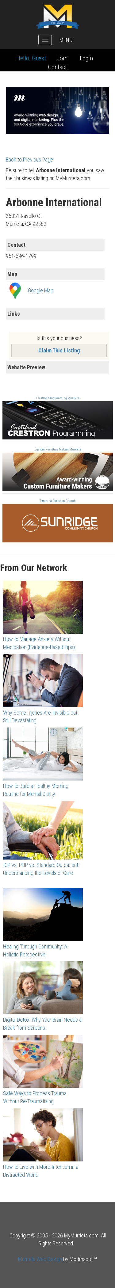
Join (62, 58)
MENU (65, 40)
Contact (57, 67)
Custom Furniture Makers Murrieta (57, 449)
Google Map (40, 290)
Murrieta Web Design (40, 1259)
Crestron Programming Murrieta (57, 398)
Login (86, 58)
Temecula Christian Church (58, 501)
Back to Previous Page (29, 159)
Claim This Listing (59, 350)
